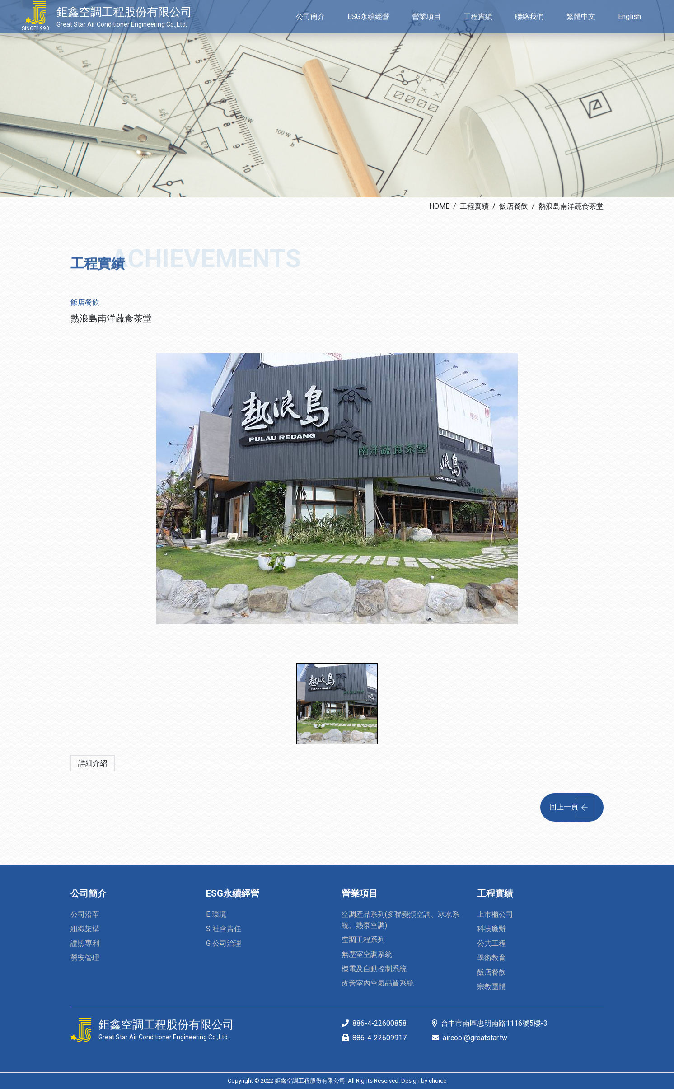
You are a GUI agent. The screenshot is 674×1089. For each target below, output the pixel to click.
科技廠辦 (491, 929)
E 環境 (216, 914)
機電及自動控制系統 (374, 968)
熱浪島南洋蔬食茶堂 (571, 206)
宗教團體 (491, 986)
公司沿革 (84, 914)
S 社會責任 (223, 929)
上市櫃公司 (495, 914)
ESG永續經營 (232, 893)
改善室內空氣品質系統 (378, 983)
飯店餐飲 (513, 206)
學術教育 (491, 957)
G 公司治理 (223, 943)
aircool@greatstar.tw (475, 1037)
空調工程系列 (363, 939)
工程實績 (474, 206)
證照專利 (84, 943)
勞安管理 (84, 957)
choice (437, 1080)
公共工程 (491, 943)
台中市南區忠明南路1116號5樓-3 (494, 1023)
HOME (439, 206)
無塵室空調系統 (367, 954)
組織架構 (84, 929)
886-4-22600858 (379, 1023)
